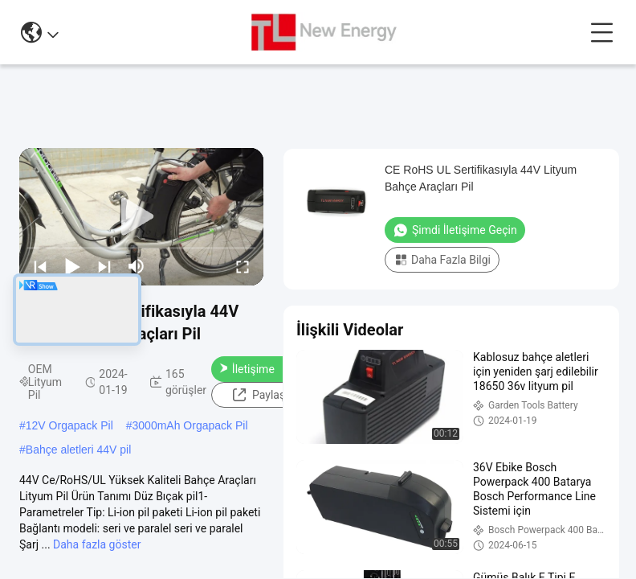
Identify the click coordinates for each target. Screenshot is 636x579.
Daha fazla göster (97, 544)
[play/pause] (72, 266)
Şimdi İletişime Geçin (247, 369)
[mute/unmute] (136, 266)
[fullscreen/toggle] (242, 266)
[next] (104, 266)
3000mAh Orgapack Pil (190, 425)
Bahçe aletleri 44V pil (79, 449)
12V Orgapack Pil (69, 425)
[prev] (40, 266)
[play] (141, 217)
